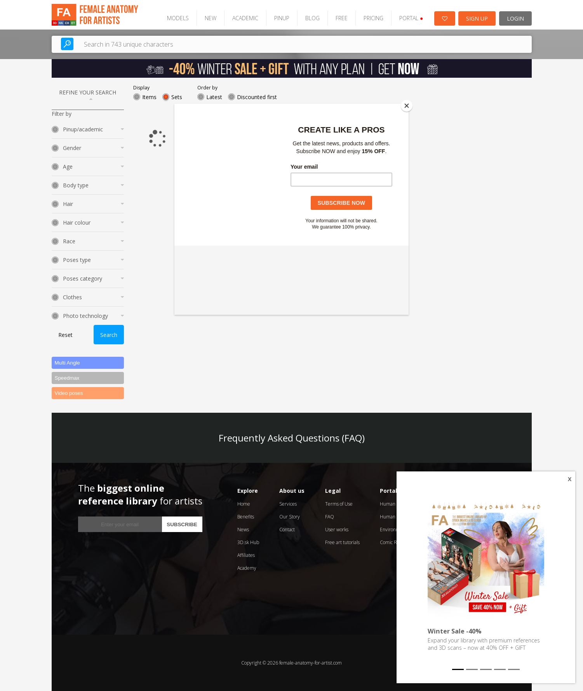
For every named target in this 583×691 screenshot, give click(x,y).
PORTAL (411, 18)
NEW (210, 18)
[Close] (406, 106)
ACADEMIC (245, 18)
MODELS (178, 18)
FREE (342, 18)
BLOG (312, 18)
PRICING (373, 18)
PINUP (281, 18)
